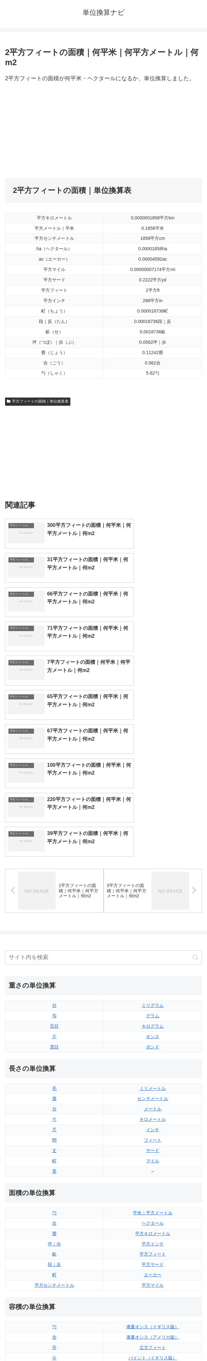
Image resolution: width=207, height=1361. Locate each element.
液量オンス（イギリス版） (152, 1197)
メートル (152, 979)
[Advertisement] (54, 130)
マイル (152, 1031)
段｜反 (54, 1135)
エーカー (152, 1145)
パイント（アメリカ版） (152, 1238)
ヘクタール (153, 1093)
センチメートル (152, 969)
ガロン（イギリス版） (153, 1249)
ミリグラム (153, 876)
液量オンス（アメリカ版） (152, 1208)
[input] (103, 828)
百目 (54, 896)
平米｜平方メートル (152, 1083)
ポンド (152, 917)
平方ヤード (153, 1135)
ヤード (152, 1021)
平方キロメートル (152, 1104)
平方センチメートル (54, 1156)
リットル (54, 1259)
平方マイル (153, 1156)
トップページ (53, 1340)
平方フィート (152, 1124)
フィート (152, 1011)
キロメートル (152, 990)
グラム (152, 886)
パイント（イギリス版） (152, 1228)
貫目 (54, 917)
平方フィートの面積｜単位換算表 (37, 401)
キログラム (153, 896)
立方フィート (152, 1218)
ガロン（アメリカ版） (153, 1259)
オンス (152, 907)
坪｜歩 (54, 1114)
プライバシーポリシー (154, 1340)
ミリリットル (54, 1249)
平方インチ (153, 1114)
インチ (152, 1000)
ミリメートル (152, 959)
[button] (195, 828)
